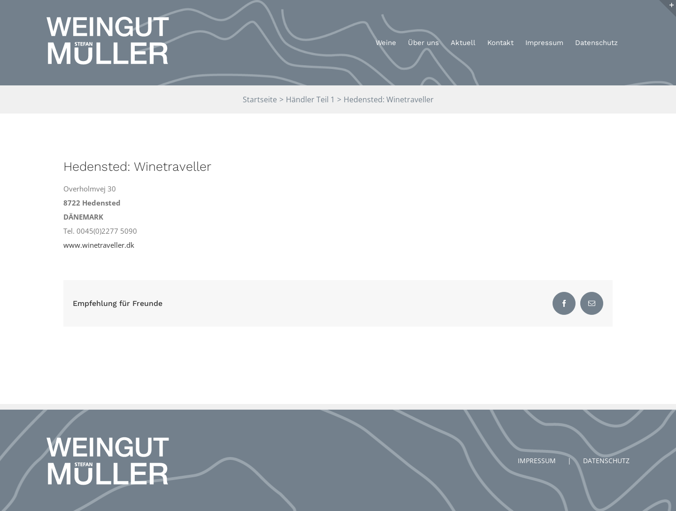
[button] (656, 13)
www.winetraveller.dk (98, 245)
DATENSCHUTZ (606, 460)
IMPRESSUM (537, 460)
